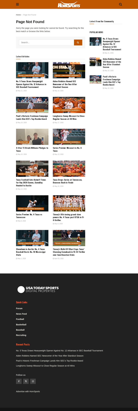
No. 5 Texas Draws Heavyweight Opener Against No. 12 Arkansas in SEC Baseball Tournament (31, 84)
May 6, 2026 (58, 224)
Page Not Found (29, 15)
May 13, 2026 (58, 154)
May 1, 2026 (21, 258)
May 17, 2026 (58, 122)
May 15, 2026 (21, 154)
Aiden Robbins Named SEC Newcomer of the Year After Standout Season (65, 84)
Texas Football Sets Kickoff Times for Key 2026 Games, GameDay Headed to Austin (31, 182)
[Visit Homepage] (69, 4)
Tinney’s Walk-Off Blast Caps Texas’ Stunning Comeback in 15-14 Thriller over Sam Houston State (69, 251)
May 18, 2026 (58, 91)
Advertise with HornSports (28, 391)
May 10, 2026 (58, 186)
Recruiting (23, 142)
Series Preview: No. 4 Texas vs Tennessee (29, 216)
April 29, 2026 (58, 258)
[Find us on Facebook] (19, 381)
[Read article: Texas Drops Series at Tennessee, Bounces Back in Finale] (69, 169)
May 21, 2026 (21, 91)
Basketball (21, 324)
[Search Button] (120, 4)
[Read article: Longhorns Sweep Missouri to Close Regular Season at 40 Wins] (69, 105)
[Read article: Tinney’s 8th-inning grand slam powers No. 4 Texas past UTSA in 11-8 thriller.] (69, 203)
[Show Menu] (17, 4)
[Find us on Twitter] (26, 381)
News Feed (21, 314)
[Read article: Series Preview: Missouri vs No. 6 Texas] (69, 137)
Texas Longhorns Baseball (30, 75)
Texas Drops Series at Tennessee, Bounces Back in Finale (67, 181)
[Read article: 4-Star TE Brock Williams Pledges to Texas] (32, 137)
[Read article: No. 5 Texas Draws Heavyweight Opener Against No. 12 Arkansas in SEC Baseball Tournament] (32, 70)
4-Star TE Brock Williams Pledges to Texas (32, 149)
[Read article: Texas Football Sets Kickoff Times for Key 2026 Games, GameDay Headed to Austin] (32, 169)
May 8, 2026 (21, 221)
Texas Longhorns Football (30, 174)
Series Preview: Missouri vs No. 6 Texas (67, 149)
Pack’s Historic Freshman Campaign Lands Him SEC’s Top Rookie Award (32, 117)
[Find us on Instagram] (33, 381)
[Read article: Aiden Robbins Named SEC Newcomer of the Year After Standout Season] (69, 70)
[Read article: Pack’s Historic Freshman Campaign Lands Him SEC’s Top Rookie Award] (32, 105)
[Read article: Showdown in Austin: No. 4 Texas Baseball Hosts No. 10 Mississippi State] (32, 238)
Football (20, 319)
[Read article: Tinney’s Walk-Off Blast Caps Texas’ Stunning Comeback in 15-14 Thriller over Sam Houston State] (69, 238)
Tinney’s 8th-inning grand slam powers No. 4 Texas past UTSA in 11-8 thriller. (68, 217)
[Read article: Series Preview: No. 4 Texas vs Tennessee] (32, 203)
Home (18, 15)
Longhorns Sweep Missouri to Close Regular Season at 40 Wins (68, 117)
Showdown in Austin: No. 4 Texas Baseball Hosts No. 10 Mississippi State (30, 251)
